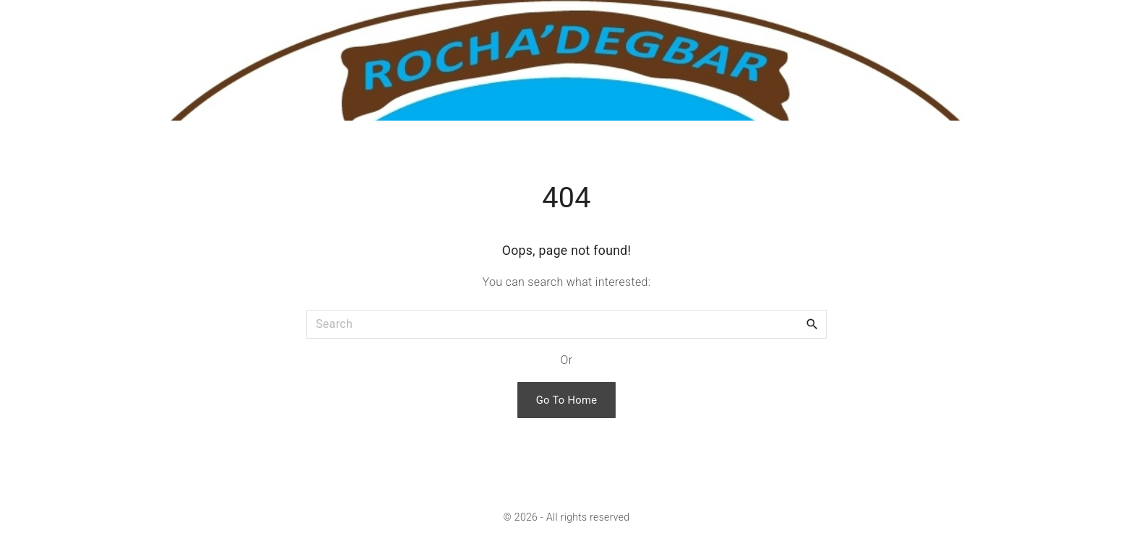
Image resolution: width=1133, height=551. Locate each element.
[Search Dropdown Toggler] (1116, 21)
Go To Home (567, 400)
